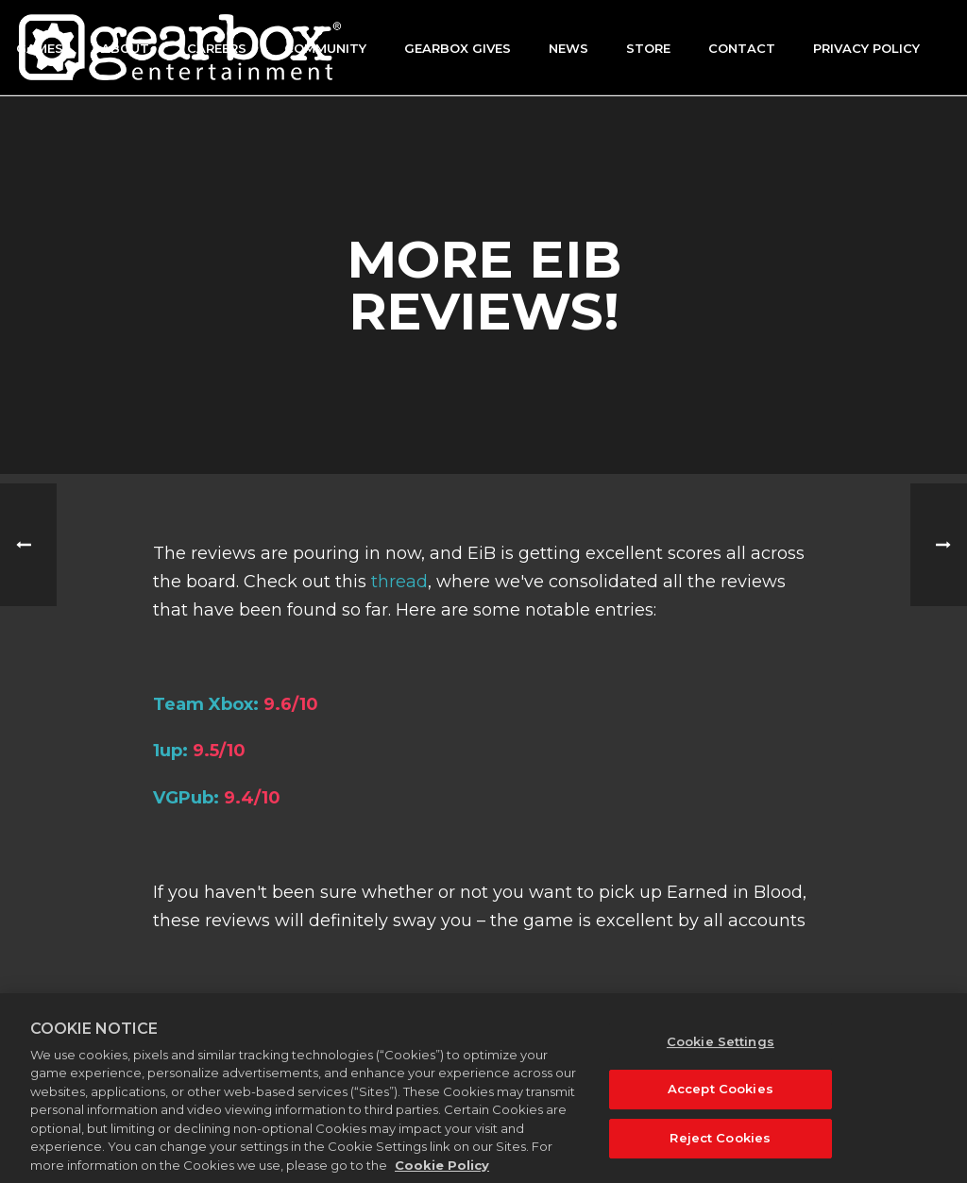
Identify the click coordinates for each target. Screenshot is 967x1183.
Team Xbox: (206, 704)
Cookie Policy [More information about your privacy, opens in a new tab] (442, 1173)
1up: (170, 750)
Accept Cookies (720, 1098)
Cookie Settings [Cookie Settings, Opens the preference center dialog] (720, 1049)
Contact (741, 48)
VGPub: (186, 797)
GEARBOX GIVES (457, 48)
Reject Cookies (720, 1146)
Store (648, 48)
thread (399, 581)
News (568, 48)
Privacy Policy (866, 48)
